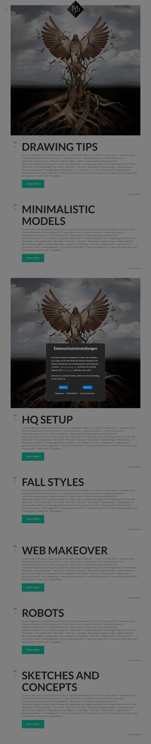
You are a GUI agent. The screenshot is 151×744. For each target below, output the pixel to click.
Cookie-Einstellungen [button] (87, 393)
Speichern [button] (87, 387)
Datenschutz (72, 393)
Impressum (59, 393)
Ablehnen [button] (63, 387)
